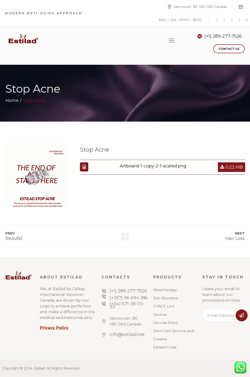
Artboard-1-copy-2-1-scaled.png (153, 166)
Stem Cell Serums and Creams (173, 335)
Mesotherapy (165, 290)
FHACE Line (163, 306)
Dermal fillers (165, 323)
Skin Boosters (165, 298)
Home (12, 100)
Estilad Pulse (165, 347)
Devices (160, 314)
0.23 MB (231, 167)
